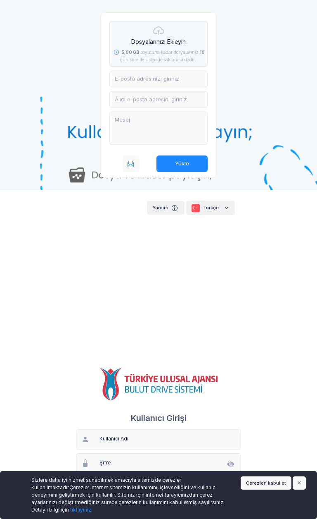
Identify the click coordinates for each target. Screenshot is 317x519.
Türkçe (210, 208)
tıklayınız (80, 510)
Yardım (165, 208)
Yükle (182, 163)
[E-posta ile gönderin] (131, 163)
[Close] (299, 483)
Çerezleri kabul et (266, 483)
